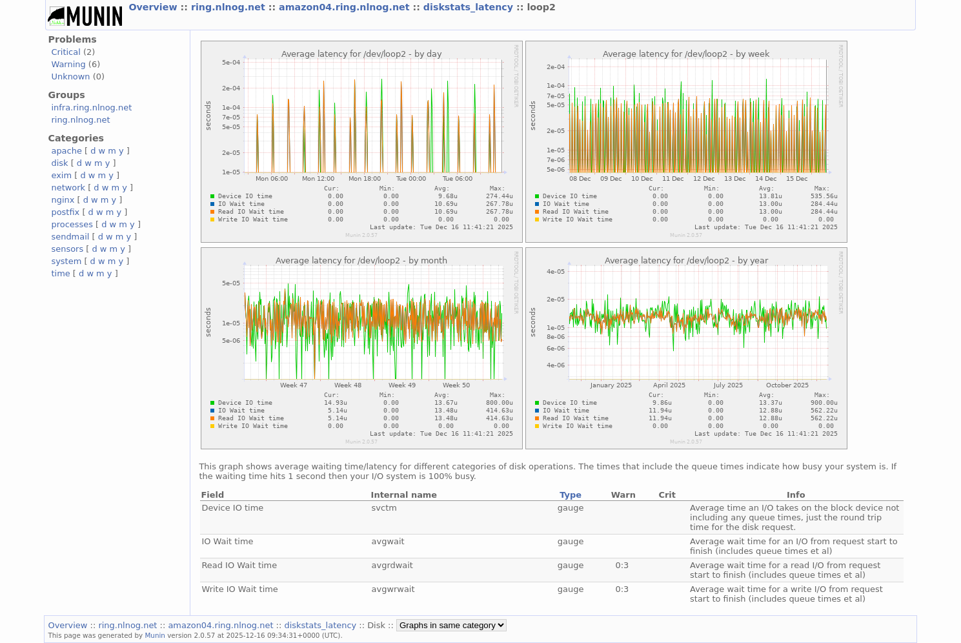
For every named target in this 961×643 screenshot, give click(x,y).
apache (66, 151)
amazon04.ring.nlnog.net (345, 7)
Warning (68, 64)
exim (61, 175)
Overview (154, 7)
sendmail (70, 236)
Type (571, 495)
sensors (67, 249)
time (60, 273)
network (68, 187)
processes (72, 224)
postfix (65, 212)
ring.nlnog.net (229, 7)
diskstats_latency (469, 7)
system (66, 261)
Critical (65, 52)
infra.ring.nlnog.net (91, 107)
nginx (62, 200)
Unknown (70, 76)
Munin (155, 635)
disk (59, 163)
